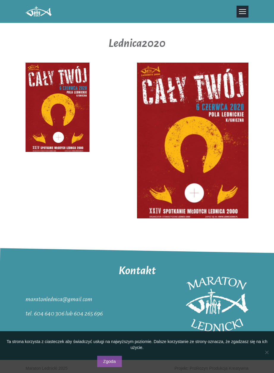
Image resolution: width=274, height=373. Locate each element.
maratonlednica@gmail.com (59, 299)
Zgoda (109, 361)
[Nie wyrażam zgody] (267, 352)
